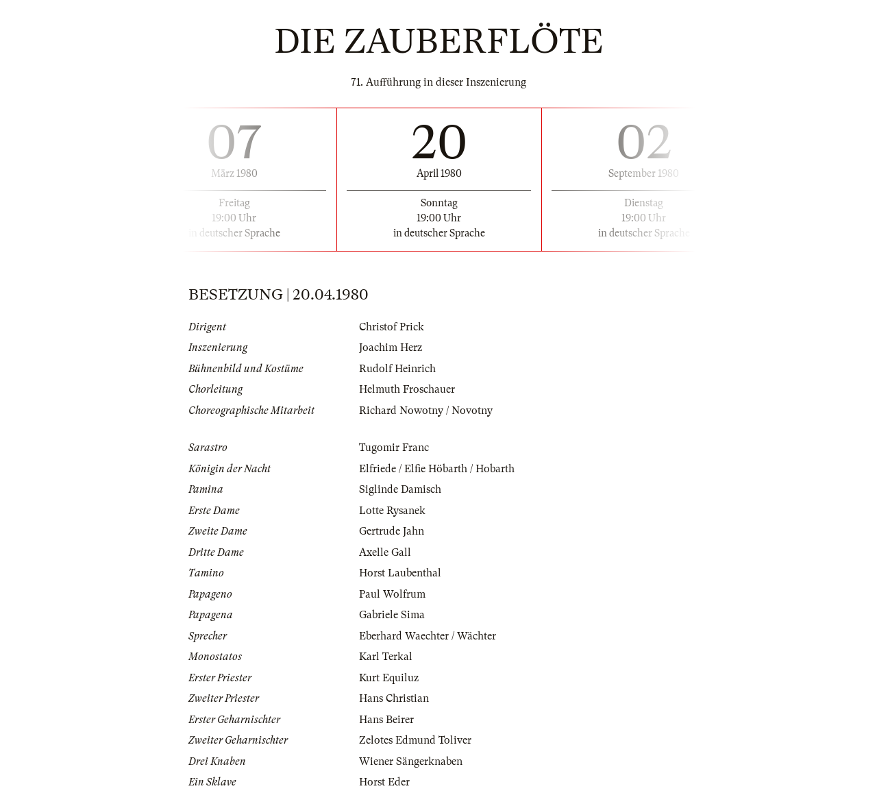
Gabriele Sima (392, 615)
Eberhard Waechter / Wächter (427, 636)
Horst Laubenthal (400, 573)
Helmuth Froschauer (407, 389)
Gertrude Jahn (391, 531)
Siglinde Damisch (400, 489)
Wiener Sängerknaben (410, 761)
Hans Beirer (386, 719)
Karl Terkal (385, 656)
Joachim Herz (390, 347)
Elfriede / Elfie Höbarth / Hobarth (437, 469)
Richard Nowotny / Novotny (426, 410)
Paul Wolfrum (392, 594)
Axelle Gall (385, 552)
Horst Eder (384, 782)
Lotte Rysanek (392, 510)
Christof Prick (391, 327)
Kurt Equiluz (389, 678)
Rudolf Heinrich (397, 369)
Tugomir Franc (394, 447)
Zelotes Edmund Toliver (415, 740)
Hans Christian (394, 698)
